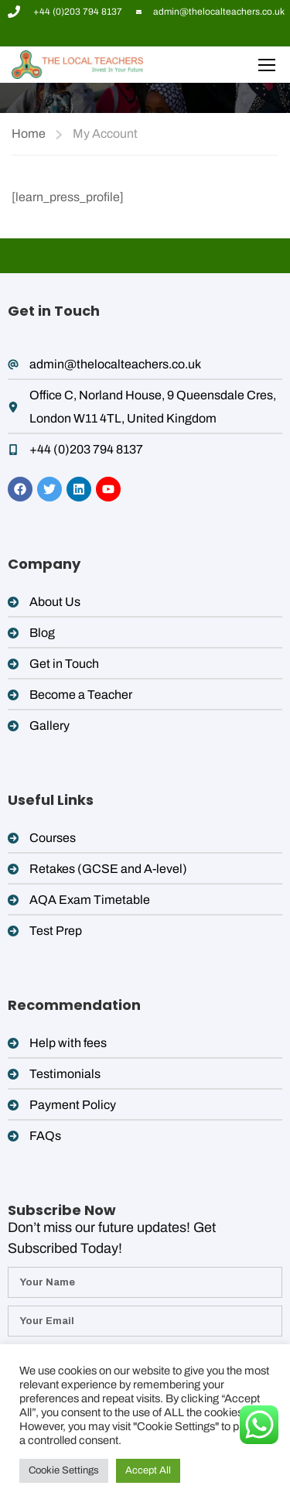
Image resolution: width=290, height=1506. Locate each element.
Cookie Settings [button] (64, 1470)
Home (29, 133)
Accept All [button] (148, 1470)
